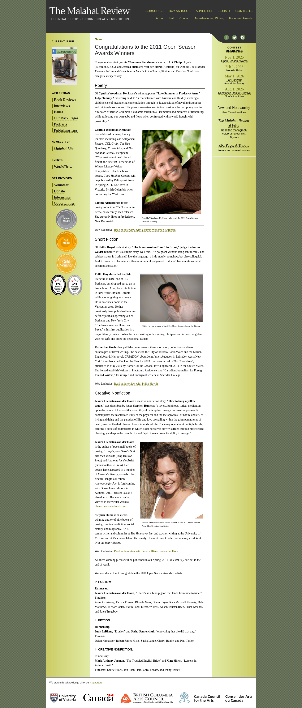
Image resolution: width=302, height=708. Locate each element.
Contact (185, 18)
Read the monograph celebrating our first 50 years (234, 133)
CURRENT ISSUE (63, 41)
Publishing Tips (66, 130)
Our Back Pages (66, 118)
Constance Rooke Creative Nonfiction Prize (234, 94)
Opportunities (64, 203)
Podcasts (60, 124)
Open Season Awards (234, 61)
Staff (171, 18)
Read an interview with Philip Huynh (136, 383)
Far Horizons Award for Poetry (234, 81)
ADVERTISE (204, 11)
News (99, 39)
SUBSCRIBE (155, 11)
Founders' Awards (241, 18)
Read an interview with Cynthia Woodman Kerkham (145, 229)
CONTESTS (244, 11)
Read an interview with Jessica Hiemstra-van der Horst (146, 551)
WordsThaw (63, 167)
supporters (96, 682)
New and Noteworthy (234, 108)
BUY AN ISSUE (180, 11)
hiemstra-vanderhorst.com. (110, 506)
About (160, 18)
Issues (58, 112)
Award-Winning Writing (209, 18)
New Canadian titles (234, 112)
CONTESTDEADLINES (234, 49)
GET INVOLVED (62, 178)
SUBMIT (224, 11)
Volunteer (61, 185)
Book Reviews (65, 100)
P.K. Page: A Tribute (234, 145)
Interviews (62, 106)
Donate (59, 191)
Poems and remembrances (233, 150)
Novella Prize (234, 70)
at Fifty (234, 123)
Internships (62, 197)
